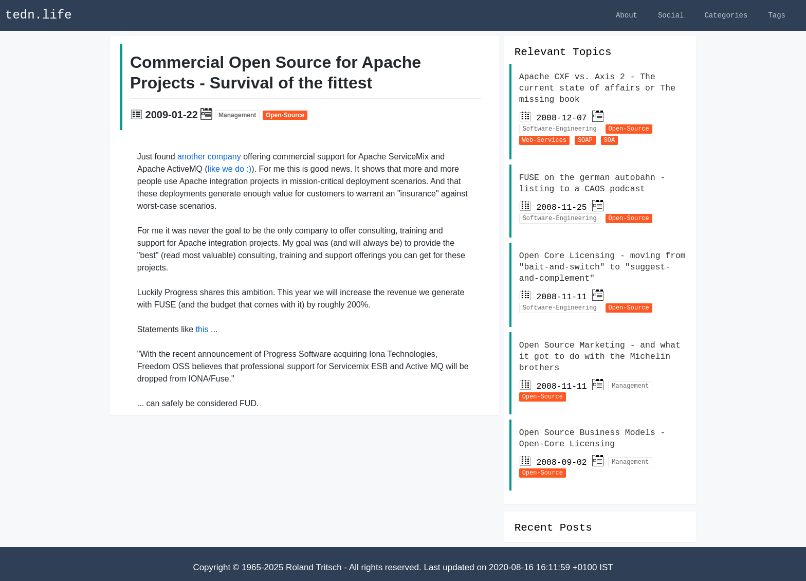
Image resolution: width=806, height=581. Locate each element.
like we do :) (229, 170)
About (626, 15)
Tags (776, 15)
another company (209, 158)
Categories (725, 15)
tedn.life (38, 15)
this (202, 330)
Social (671, 15)
